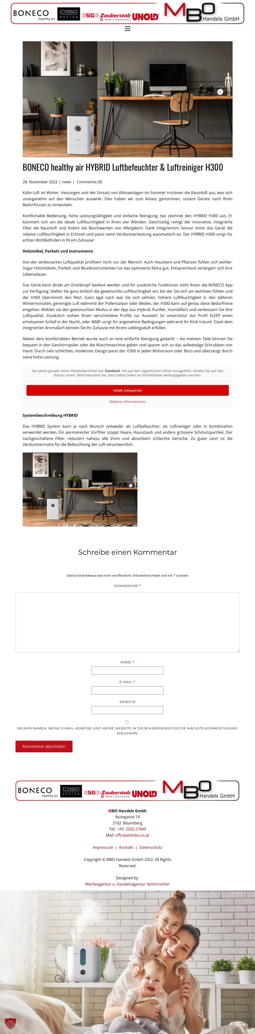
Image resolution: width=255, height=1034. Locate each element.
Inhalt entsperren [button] (127, 390)
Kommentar (127, 586)
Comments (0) (89, 182)
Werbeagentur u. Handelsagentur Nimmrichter (127, 884)
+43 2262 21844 (131, 829)
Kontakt (127, 847)
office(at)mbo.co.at (132, 835)
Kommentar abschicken (44, 746)
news (66, 182)
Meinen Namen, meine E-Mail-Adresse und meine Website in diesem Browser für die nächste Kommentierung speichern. (127, 730)
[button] (10, 1023)
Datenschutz (150, 847)
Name (127, 662)
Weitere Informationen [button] (127, 402)
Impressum (103, 847)
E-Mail (127, 682)
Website (128, 702)
